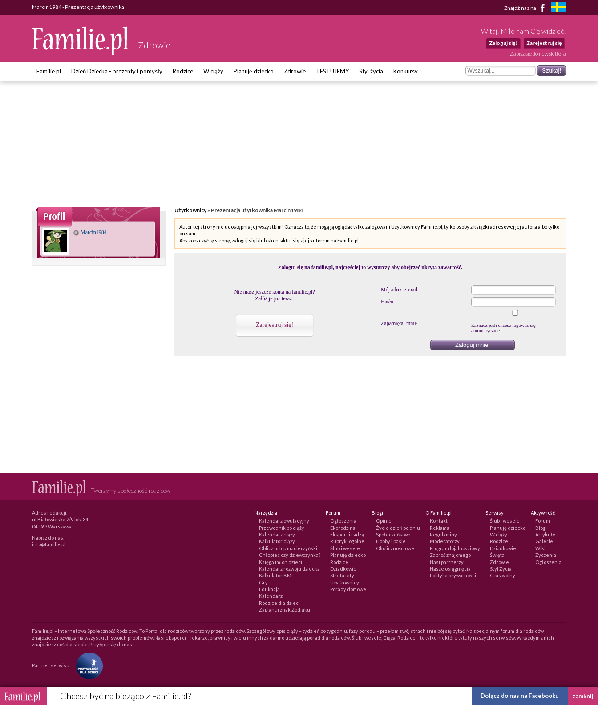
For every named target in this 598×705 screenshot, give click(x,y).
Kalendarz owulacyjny (284, 521)
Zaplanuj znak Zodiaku (284, 609)
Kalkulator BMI (276, 575)
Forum (542, 521)
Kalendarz (271, 596)
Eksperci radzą (347, 534)
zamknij (583, 696)
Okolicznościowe (395, 548)
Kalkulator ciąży (277, 541)
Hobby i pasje (391, 541)
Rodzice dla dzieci (279, 603)
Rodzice (183, 71)
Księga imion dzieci (280, 562)
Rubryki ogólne (347, 541)
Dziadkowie (343, 569)
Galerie (544, 541)
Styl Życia (501, 569)
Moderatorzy (445, 541)
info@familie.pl (48, 544)
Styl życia (371, 71)
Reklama (439, 528)
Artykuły (545, 534)
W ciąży (213, 71)
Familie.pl (48, 71)
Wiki (540, 548)
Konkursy (405, 71)
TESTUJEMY (332, 71)
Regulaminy (443, 534)
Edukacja (269, 589)
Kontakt (439, 521)
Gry (263, 582)
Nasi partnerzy (447, 562)
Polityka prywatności (453, 575)
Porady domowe (348, 589)
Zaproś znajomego (450, 555)
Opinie (384, 521)
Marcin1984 (90, 232)
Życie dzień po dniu (398, 528)
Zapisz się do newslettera (538, 53)
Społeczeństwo (393, 534)
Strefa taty (342, 575)
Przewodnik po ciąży (281, 528)
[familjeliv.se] (558, 8)
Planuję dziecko (254, 71)
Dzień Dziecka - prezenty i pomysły (116, 71)
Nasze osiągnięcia (450, 569)
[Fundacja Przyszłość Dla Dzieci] (87, 665)
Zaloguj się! (503, 43)
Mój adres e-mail (399, 289)
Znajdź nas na (526, 8)
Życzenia (545, 555)
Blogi (541, 528)
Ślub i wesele (345, 548)
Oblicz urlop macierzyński (288, 548)
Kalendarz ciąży (277, 534)
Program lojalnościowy (455, 548)
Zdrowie (295, 71)
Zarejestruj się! (274, 325)
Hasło (387, 301)
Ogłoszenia (343, 521)
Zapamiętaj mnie (399, 323)
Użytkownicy (190, 210)
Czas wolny (502, 575)
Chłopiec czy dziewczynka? (289, 555)
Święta (497, 555)
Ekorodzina (343, 528)
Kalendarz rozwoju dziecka (289, 569)
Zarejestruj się (544, 43)
